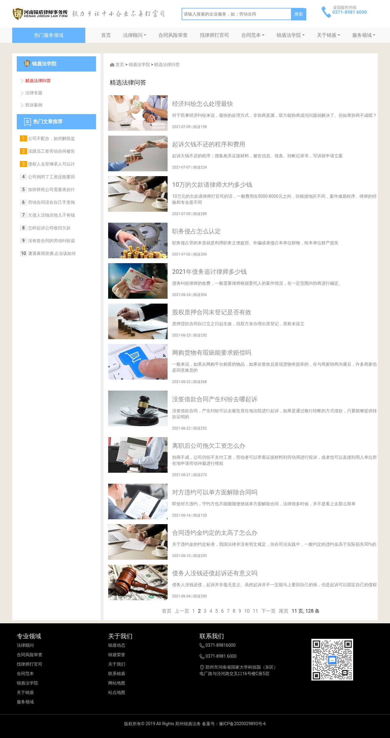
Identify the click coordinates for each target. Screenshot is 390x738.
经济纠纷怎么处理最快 (202, 103)
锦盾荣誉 (116, 654)
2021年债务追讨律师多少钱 (209, 271)
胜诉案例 (31, 105)
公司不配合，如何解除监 (51, 138)
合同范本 (251, 35)
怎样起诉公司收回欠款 (49, 227)
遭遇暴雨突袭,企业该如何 (51, 253)
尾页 (284, 611)
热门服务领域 (48, 35)
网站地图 (116, 683)
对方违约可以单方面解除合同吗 (214, 492)
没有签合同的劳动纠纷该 (51, 240)
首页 (106, 35)
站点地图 (116, 692)
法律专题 (31, 92)
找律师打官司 (214, 35)
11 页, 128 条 (306, 611)
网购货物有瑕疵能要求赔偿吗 (211, 352)
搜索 (298, 14)
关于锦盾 (326, 35)
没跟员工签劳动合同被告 (51, 151)
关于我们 (116, 664)
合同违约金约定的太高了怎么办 (214, 532)
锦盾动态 (116, 645)
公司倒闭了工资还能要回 (51, 176)
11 (255, 611)
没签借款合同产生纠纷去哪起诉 (214, 399)
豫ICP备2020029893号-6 (242, 723)
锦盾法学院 (289, 35)
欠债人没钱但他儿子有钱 (51, 215)
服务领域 (362, 35)
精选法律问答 (35, 80)
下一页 (268, 611)
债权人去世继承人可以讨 (51, 164)
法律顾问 (133, 35)
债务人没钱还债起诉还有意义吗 (214, 573)
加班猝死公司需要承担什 (51, 189)
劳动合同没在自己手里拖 (51, 202)
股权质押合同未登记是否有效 (211, 312)
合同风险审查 (173, 35)
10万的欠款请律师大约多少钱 (212, 184)
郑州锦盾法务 (188, 723)
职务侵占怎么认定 (196, 231)
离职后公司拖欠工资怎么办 (208, 445)
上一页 (182, 611)
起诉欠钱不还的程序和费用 (208, 144)
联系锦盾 (116, 673)
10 (247, 611)
